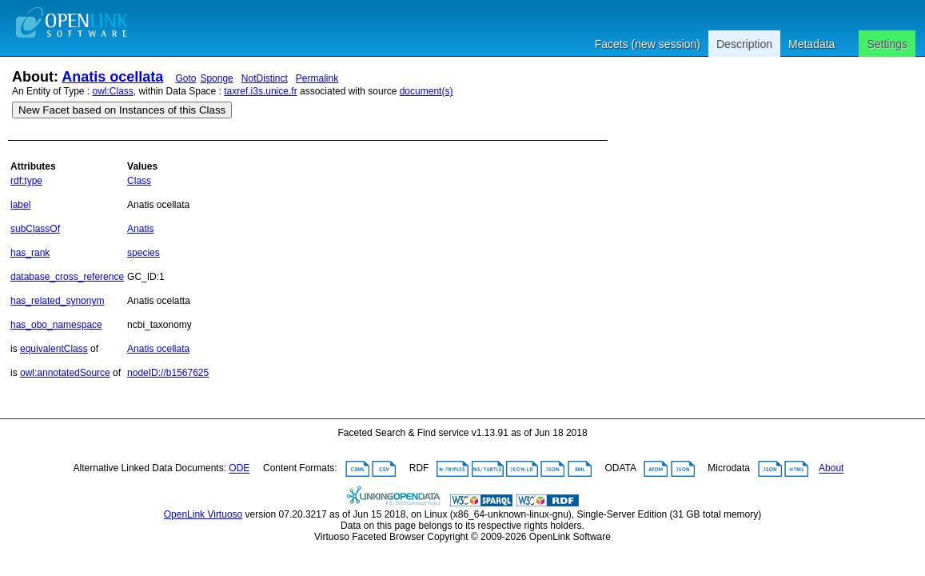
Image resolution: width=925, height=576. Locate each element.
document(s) (426, 91)
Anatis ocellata (112, 77)
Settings (887, 44)
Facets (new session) (647, 44)
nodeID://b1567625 (168, 372)
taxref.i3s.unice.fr (260, 91)
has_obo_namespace (56, 324)
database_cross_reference (67, 276)
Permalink (317, 78)
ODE (239, 468)
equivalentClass (54, 348)
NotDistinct (264, 78)
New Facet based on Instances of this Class (121, 110)
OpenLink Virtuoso (203, 514)
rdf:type (26, 180)
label (20, 204)
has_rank (30, 252)
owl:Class (113, 91)
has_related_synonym (57, 300)
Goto (185, 78)
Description (744, 44)
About (831, 468)
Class (139, 180)
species (143, 252)
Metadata (811, 44)
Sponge (216, 78)
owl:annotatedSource (65, 372)
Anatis (140, 228)
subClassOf (35, 228)
